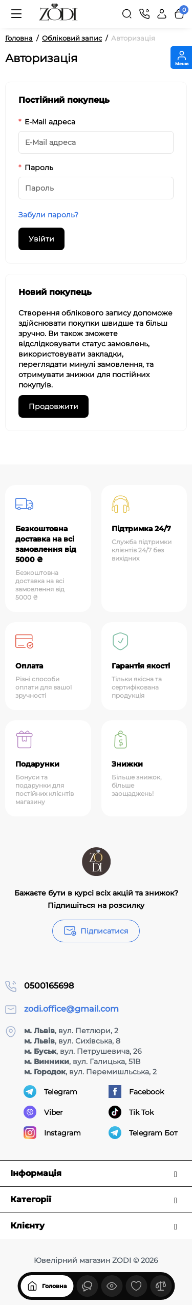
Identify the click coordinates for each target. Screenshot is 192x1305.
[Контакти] (144, 14)
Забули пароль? (48, 214)
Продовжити (53, 406)
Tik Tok (131, 1112)
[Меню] (16, 14)
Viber (43, 1112)
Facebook (136, 1091)
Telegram (50, 1091)
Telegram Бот (143, 1132)
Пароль (39, 167)
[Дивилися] (87, 1286)
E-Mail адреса (50, 121)
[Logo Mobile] (58, 14)
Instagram (52, 1132)
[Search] (127, 14)
